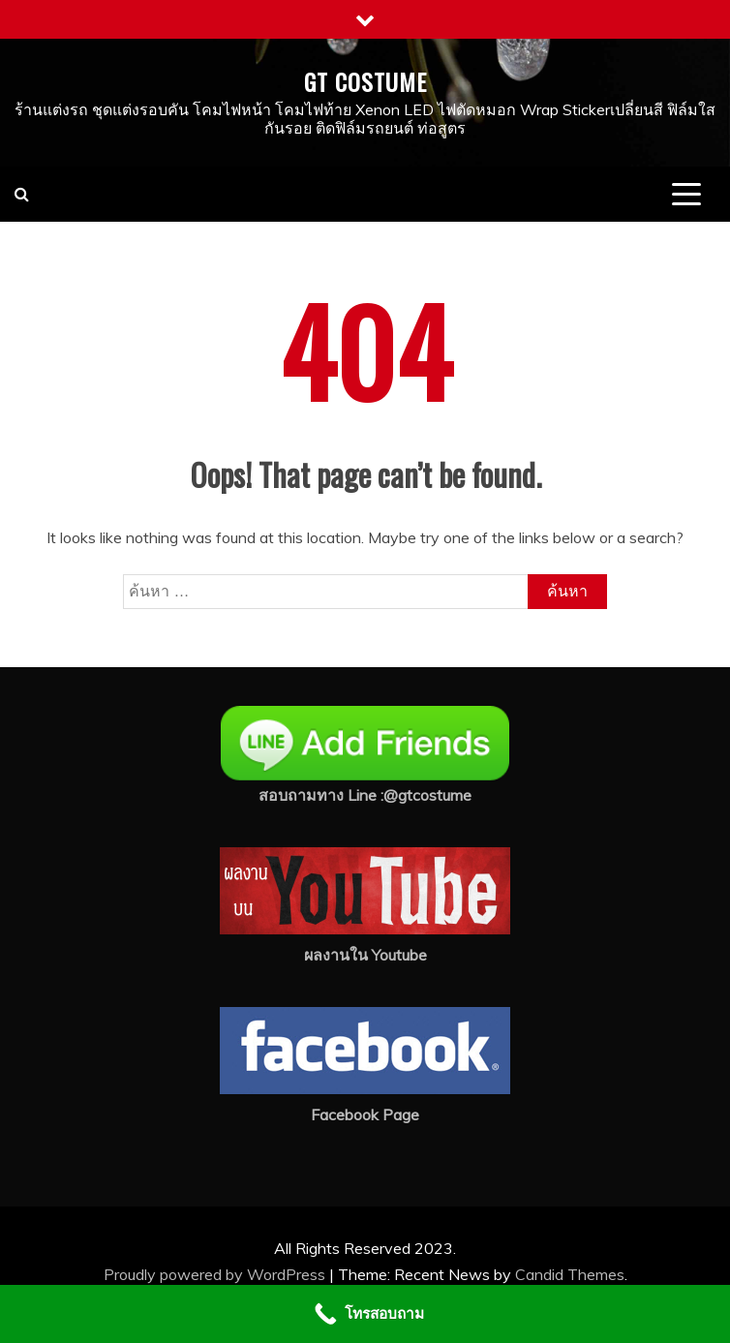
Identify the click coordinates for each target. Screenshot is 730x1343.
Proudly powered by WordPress (216, 1274)
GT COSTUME (365, 81)
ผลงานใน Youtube (365, 954)
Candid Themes (569, 1274)
